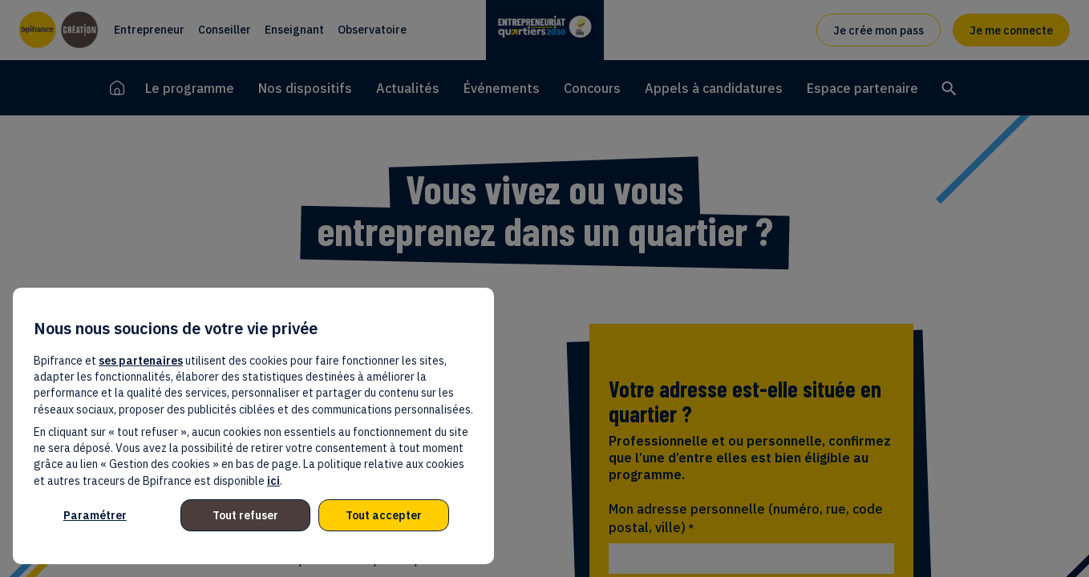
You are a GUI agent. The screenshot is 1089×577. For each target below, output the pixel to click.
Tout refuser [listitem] (245, 515)
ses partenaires (141, 360)
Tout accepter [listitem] (384, 515)
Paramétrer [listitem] (95, 515)
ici (273, 481)
